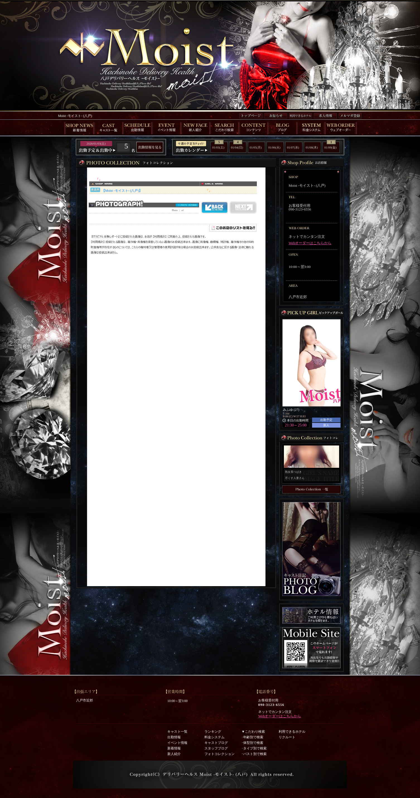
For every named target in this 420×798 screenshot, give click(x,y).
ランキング (212, 732)
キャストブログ (216, 743)
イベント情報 (177, 743)
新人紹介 (174, 754)
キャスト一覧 (177, 732)
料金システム (214, 737)
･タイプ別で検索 (254, 748)
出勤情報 (174, 737)
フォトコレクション (219, 754)
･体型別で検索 (252, 743)
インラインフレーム (176, 376)
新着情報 (174, 748)
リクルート (287, 737)
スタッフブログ (216, 748)
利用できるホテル (292, 732)
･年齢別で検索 (252, 737)
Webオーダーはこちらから (310, 243)
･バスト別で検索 (254, 754)
